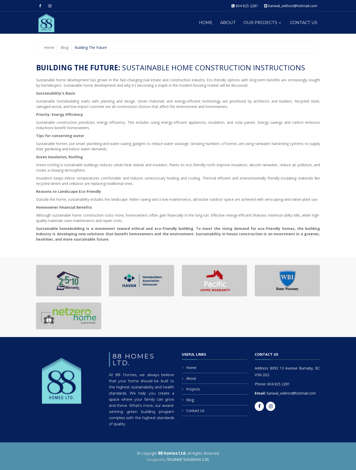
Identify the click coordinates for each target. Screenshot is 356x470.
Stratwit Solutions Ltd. (188, 459)
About (228, 22)
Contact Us (303, 22)
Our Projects (260, 22)
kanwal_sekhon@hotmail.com (292, 5)
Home (206, 22)
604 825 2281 (247, 5)
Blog (64, 47)
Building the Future (91, 47)
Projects (193, 389)
